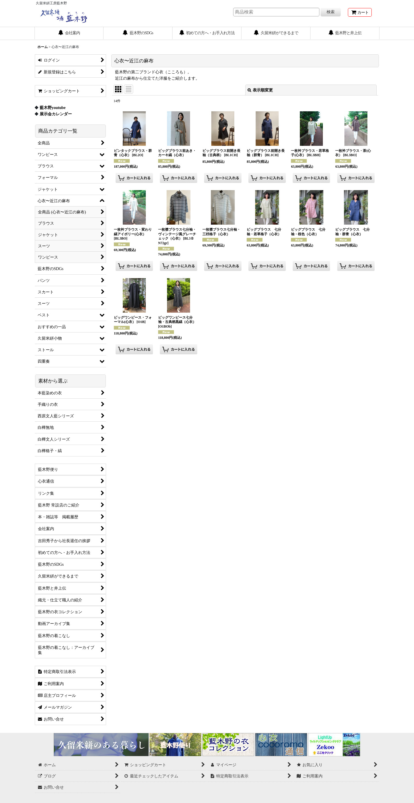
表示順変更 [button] (260, 90)
